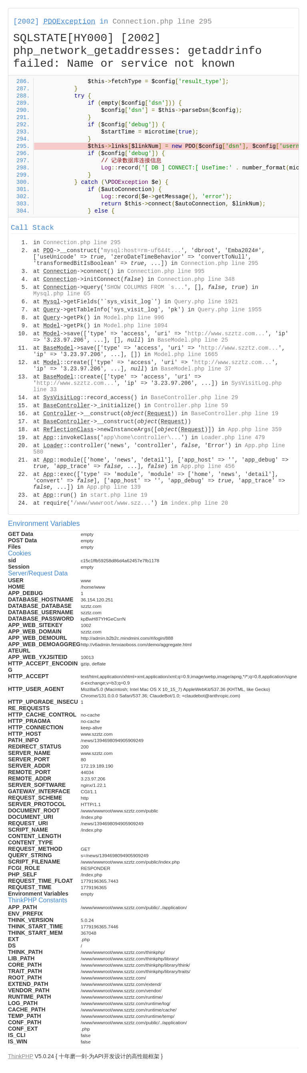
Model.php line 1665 (186, 354)
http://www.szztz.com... (226, 333)
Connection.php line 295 (161, 22)
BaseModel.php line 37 (196, 369)
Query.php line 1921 (206, 302)
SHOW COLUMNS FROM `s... (145, 287)
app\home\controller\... (142, 437)
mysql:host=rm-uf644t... (142, 250)
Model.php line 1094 (135, 325)
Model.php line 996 (134, 318)
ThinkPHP (20, 1056)
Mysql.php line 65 (61, 294)
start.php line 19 (119, 495)
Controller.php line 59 (191, 405)
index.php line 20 (199, 503)
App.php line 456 (208, 466)
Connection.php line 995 (165, 271)
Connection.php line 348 (196, 279)
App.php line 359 (254, 429)
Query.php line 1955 (230, 310)
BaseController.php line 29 (194, 397)
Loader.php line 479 (233, 437)
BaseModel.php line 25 (192, 340)
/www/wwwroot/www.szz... (112, 503)
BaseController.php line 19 (234, 413)
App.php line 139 (113, 487)
